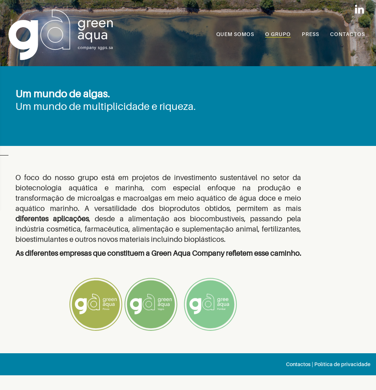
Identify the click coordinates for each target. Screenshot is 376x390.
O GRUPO (278, 34)
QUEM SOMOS (235, 34)
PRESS (310, 34)
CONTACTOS (347, 34)
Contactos (298, 364)
